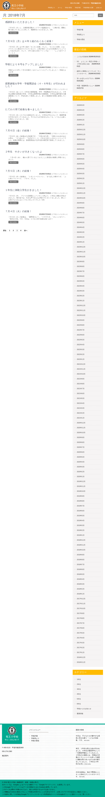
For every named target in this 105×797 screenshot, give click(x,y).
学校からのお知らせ (60, 25)
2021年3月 (80, 408)
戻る (4, 230)
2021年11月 (81, 369)
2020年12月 (81, 423)
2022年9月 (80, 320)
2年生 (79, 684)
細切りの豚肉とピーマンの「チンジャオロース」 (89, 72)
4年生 (79, 694)
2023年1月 (80, 300)
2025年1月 (80, 183)
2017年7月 (80, 623)
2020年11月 (81, 428)
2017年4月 (80, 638)
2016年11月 (81, 662)
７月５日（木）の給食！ (18, 171)
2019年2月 (80, 530)
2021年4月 (80, 403)
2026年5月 (80, 105)
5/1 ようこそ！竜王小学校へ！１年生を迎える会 (88, 63)
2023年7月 (80, 271)
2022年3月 (80, 349)
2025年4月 (80, 169)
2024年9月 (80, 203)
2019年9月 (80, 496)
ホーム (60, 7)
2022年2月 (80, 354)
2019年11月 (81, 486)
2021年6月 (80, 393)
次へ (25, 230)
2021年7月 (80, 388)
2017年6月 (80, 628)
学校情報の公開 (88, 7)
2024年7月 (80, 213)
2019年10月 (81, 491)
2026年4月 (80, 110)
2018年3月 (80, 584)
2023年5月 (80, 281)
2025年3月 (80, 173)
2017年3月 (80, 643)
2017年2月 (80, 647)
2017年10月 (81, 608)
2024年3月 (80, 232)
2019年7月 (80, 506)
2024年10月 (81, 198)
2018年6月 (80, 569)
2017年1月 (80, 652)
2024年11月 (81, 193)
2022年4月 (80, 344)
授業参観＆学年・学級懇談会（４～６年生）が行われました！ (35, 85)
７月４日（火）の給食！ (18, 211)
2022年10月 (81, 315)
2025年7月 (80, 154)
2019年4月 (80, 520)
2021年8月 (80, 384)
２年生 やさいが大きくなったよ (23, 151)
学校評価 (77, 7)
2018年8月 (80, 559)
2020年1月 (80, 476)
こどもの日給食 (82, 56)
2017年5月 (80, 633)
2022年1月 (80, 359)
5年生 (79, 699)
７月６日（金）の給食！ (18, 130)
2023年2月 (80, 296)
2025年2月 (80, 178)
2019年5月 (80, 515)
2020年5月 (80, 457)
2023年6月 (80, 276)
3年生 (79, 689)
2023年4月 (80, 286)
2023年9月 (80, 261)
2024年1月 (80, 242)
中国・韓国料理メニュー (85, 86)
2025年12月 (81, 129)
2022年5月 (80, 340)
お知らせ (99, 7)
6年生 (79, 704)
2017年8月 (80, 618)
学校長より (51, 7)
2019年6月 (80, 511)
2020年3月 (80, 467)
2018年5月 (80, 574)
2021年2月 (80, 413)
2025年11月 (81, 134)
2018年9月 (80, 555)
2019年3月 (80, 525)
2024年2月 (80, 237)
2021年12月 (81, 364)
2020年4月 (80, 462)
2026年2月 (80, 120)
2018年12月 (81, 540)
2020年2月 (80, 471)
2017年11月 (81, 603)
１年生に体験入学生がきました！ (23, 190)
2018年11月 (81, 545)
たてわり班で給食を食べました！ (23, 109)
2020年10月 (81, 432)
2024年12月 (81, 188)
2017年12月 (81, 599)
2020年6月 (80, 452)
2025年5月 (80, 164)
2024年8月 (80, 208)
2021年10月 (81, 374)
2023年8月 (80, 266)
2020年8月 (80, 442)
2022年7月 (80, 330)
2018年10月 (81, 550)
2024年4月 (80, 227)
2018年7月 (80, 564)
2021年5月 (80, 398)
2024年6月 (80, 217)
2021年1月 (80, 418)
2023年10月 (81, 256)
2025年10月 (81, 139)
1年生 (79, 679)
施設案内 (5, 756)
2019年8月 (80, 501)
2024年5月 (80, 222)
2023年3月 (80, 291)
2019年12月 (81, 481)
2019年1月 (80, 535)
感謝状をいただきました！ (20, 22)
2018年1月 (80, 594)
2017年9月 (80, 613)
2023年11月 (81, 252)
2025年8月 (80, 149)
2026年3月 (80, 115)
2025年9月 (80, 144)
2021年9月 (80, 379)
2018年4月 (80, 579)
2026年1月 (80, 125)
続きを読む (13, 33)
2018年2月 (80, 589)
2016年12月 (81, 657)
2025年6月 (80, 159)
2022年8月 (80, 325)
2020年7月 (80, 447)
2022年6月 (80, 335)
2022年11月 (81, 310)
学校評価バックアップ (82, 12)
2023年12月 (81, 247)
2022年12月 (81, 305)
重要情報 (80, 713)
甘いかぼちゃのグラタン (85, 78)
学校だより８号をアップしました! (24, 64)
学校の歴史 (68, 7)
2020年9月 (80, 437)
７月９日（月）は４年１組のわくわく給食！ (29, 41)
